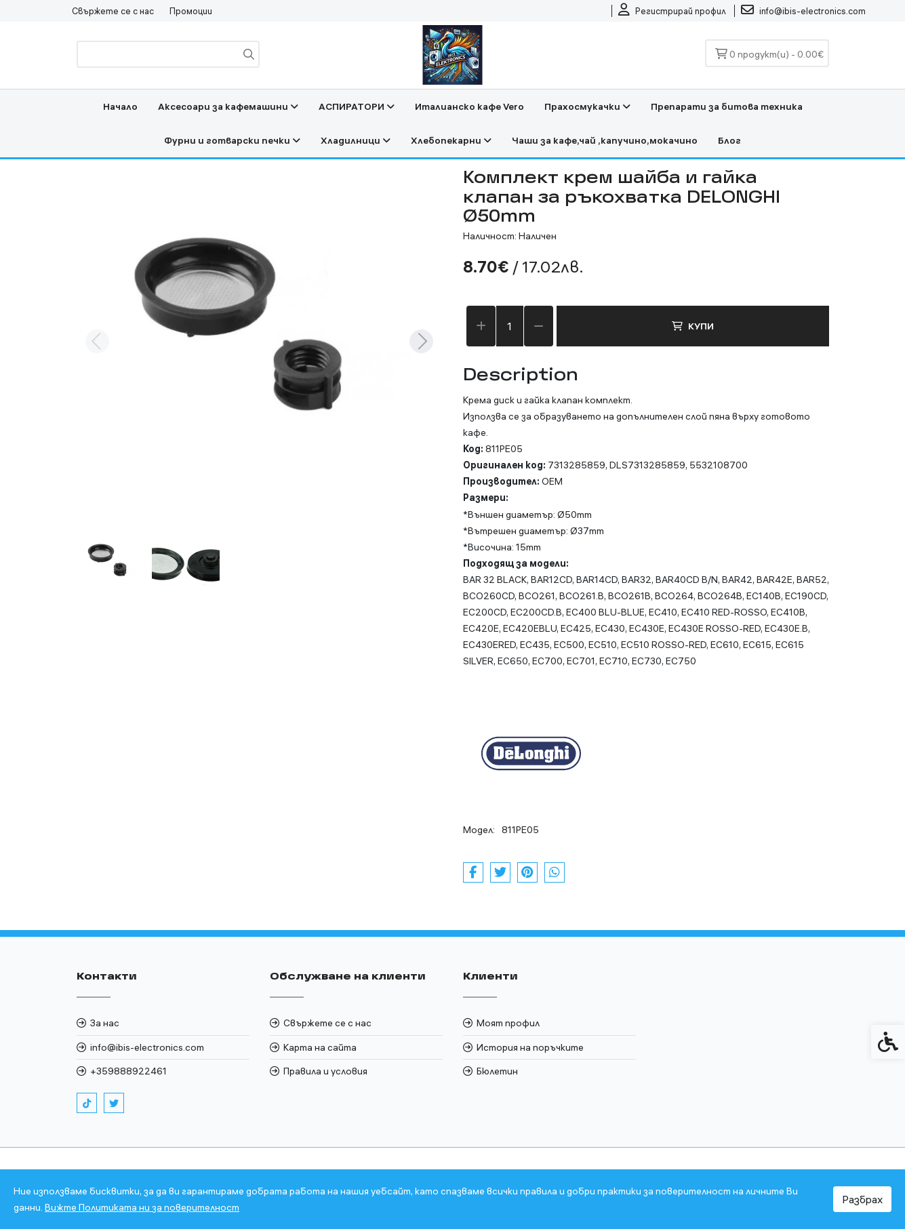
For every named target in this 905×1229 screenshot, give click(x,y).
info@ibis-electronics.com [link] (147, 1047)
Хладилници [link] (355, 140)
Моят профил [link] (508, 1023)
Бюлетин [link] (497, 1071)
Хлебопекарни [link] (451, 140)
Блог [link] (729, 140)
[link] (672, 10)
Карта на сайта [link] (320, 1047)
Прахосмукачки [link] (587, 106)
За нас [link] (104, 1023)
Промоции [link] (190, 10)
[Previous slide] (97, 341)
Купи (693, 326)
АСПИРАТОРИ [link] (357, 106)
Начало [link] (120, 106)
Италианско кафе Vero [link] (469, 106)
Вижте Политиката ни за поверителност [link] (142, 1207)
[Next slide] (421, 341)
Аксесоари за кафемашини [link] (228, 106)
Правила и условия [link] (325, 1071)
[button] (111, 563)
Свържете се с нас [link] (113, 10)
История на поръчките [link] (530, 1047)
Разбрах (862, 1199)
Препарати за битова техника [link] (727, 106)
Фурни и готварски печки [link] (232, 140)
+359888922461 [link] (128, 1071)
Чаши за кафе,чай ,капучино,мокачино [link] (605, 140)
